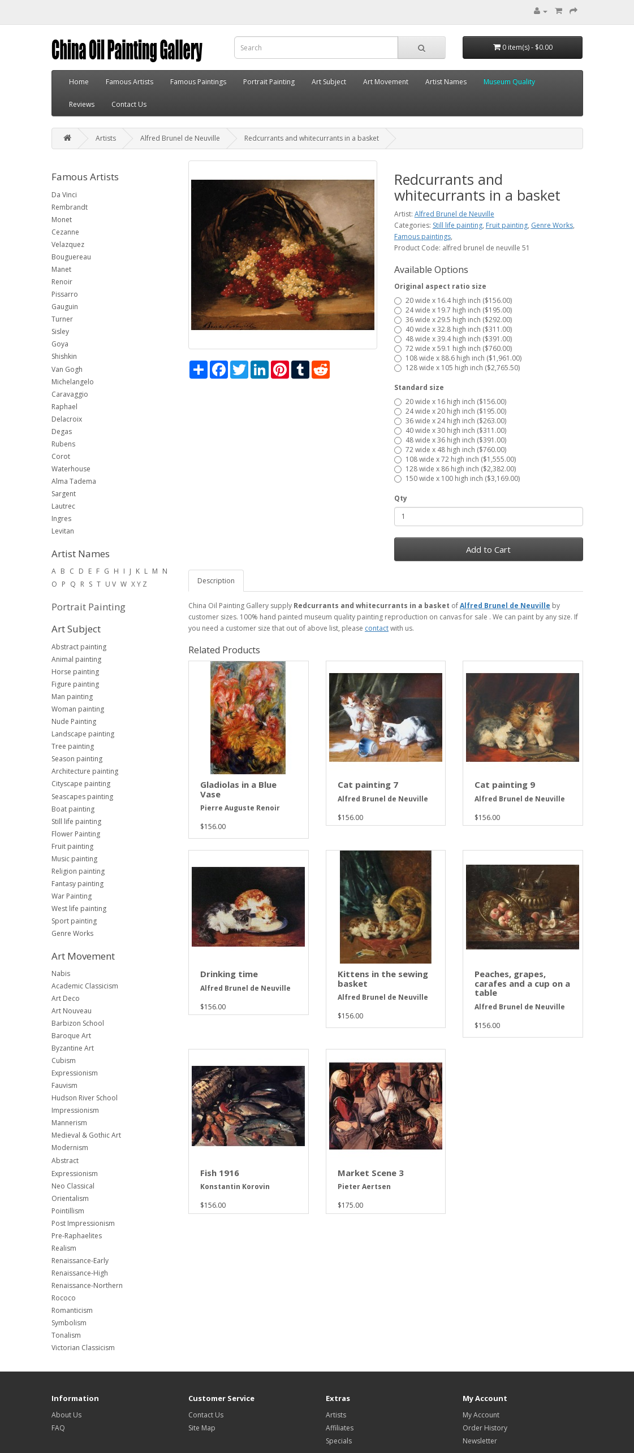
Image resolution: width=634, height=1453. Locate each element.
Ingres (61, 518)
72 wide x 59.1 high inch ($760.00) (453, 348)
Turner (62, 319)
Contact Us (128, 104)
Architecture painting (84, 771)
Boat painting (72, 809)
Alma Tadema (73, 481)
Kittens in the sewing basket (383, 978)
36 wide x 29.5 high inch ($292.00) (453, 319)
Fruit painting (72, 846)
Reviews (81, 104)
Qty (400, 498)
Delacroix (66, 419)
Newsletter (480, 1441)
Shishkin (64, 356)
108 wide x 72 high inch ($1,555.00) (455, 459)
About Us (66, 1415)
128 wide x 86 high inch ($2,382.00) (455, 469)
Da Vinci (64, 194)
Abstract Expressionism (74, 1167)
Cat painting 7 (368, 784)
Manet (61, 269)
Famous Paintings (198, 81)
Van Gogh (67, 369)
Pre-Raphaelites (76, 1236)
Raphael (64, 406)
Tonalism (66, 1335)
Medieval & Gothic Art (86, 1135)
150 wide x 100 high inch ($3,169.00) (457, 478)
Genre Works (72, 933)
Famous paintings (422, 236)
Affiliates (339, 1428)
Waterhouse (70, 469)
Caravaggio (69, 394)
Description (216, 580)
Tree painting (72, 746)
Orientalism (70, 1198)
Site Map (201, 1428)
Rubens (63, 444)
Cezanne (65, 232)
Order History (485, 1428)
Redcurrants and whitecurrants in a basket (311, 138)
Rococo (63, 1298)
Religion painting (78, 871)
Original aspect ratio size (440, 286)
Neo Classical (72, 1186)
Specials (339, 1441)
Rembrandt (69, 207)
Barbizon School (77, 1023)
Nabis (60, 973)
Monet (61, 219)
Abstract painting (78, 647)
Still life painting (76, 821)
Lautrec (63, 506)
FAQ (58, 1428)
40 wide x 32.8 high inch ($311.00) (453, 329)
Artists (106, 138)
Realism (63, 1248)
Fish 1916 (219, 1172)
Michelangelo (72, 382)
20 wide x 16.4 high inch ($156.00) (453, 300)
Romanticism (72, 1310)
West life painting (78, 908)
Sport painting (74, 921)
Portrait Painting (269, 81)
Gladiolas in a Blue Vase (238, 789)
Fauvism (64, 1085)
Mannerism (69, 1122)
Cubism (63, 1060)
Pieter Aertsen (364, 1186)
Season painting (76, 759)
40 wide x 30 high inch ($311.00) (450, 430)
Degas (61, 431)
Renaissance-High (79, 1273)
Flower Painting (75, 834)
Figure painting (75, 684)
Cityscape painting (80, 783)
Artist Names (446, 81)
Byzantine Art (72, 1048)
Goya (59, 344)
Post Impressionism (83, 1223)
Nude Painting (73, 721)
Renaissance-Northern (87, 1285)
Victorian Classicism (83, 1347)
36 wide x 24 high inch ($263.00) (450, 421)
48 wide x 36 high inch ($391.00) (450, 440)
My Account (481, 1415)
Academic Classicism (84, 986)
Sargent (63, 493)
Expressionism (74, 1073)
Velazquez (67, 244)
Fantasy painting (77, 883)
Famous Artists (129, 81)
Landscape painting (82, 734)
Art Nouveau (71, 1011)
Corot (60, 456)
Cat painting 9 (505, 784)
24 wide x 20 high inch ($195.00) (450, 411)
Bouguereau (71, 257)
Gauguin (64, 306)
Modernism (69, 1147)
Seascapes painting (82, 796)
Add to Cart (488, 549)
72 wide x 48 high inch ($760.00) (450, 449)
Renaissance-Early (80, 1260)
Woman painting (77, 709)
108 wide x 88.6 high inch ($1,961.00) (457, 358)
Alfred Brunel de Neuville (180, 138)
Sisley (60, 331)
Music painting (74, 859)
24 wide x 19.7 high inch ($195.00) (453, 310)
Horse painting (75, 671)
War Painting (71, 896)
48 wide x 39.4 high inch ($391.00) (453, 339)
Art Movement (385, 81)
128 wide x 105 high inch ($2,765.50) (457, 367)
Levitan (62, 531)
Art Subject (329, 81)
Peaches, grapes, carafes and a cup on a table (522, 983)
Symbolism (69, 1323)
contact (377, 628)
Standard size (419, 387)
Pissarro (64, 294)
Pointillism (67, 1211)
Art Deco (65, 998)
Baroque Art (71, 1035)
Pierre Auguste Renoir (240, 808)
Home (79, 81)
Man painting (72, 696)
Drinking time (229, 973)
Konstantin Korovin (235, 1186)
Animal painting (76, 659)
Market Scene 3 (371, 1172)
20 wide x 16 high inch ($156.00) (450, 401)
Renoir (61, 282)
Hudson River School (84, 1098)
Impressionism (75, 1110)
